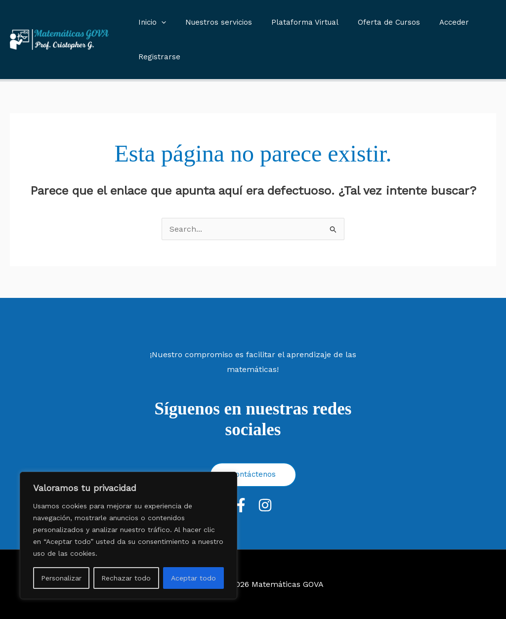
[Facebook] (241, 505)
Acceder (434, 22)
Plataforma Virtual (293, 22)
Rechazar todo (126, 578)
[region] (128, 535)
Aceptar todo (193, 578)
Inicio (150, 22)
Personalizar (61, 578)
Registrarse (157, 56)
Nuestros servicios (211, 22)
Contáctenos (253, 474)
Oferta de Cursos (373, 22)
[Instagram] (265, 505)
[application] (159, 22)
